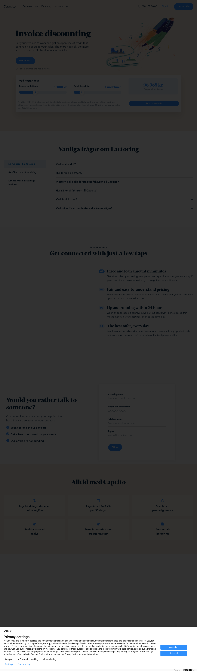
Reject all (174, 653)
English (8, 631)
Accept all (174, 647)
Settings (9, 664)
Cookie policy (24, 664)
